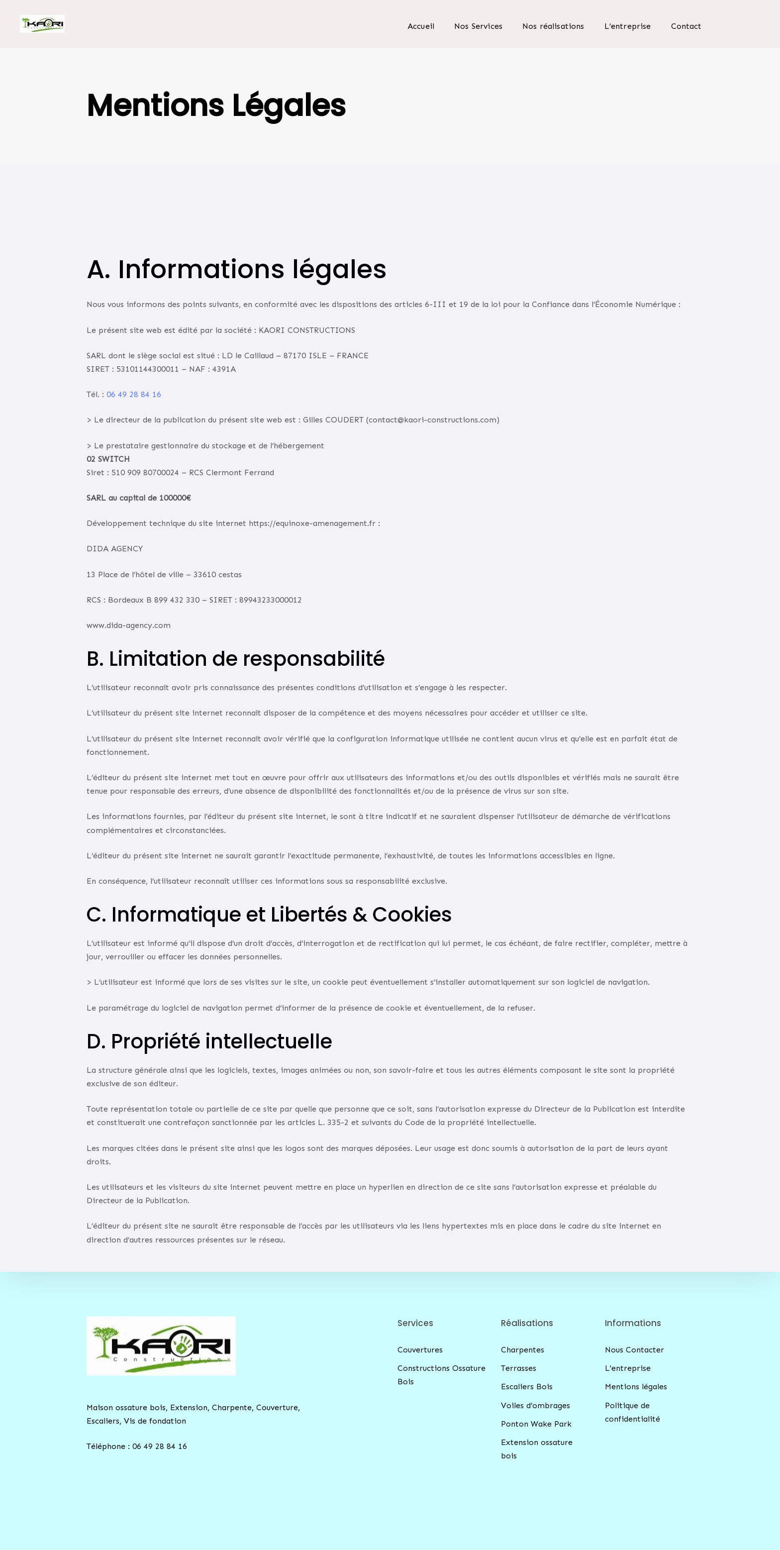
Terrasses (518, 1368)
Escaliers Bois (527, 1386)
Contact (686, 26)
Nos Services (478, 26)
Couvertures (420, 1349)
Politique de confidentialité (632, 1411)
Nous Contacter (634, 1349)
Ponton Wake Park (536, 1423)
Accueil (420, 26)
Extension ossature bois (537, 1449)
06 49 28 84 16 (133, 394)
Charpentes (522, 1349)
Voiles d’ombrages (535, 1405)
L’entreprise (627, 26)
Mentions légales (636, 1386)
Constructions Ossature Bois (441, 1374)
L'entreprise (628, 1368)
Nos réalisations (553, 26)
